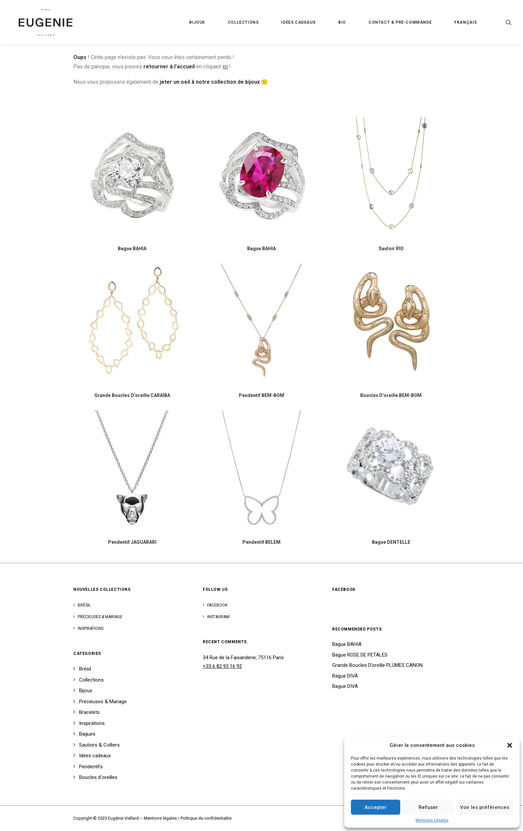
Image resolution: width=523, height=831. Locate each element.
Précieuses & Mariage (100, 616)
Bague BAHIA (132, 248)
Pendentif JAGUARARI (132, 542)
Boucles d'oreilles (98, 777)
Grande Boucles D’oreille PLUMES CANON (377, 665)
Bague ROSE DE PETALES (360, 655)
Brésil (84, 605)
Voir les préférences (484, 807)
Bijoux (197, 22)
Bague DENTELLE (391, 542)
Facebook (217, 605)
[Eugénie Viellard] (38, 22)
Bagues (87, 734)
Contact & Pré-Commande (400, 22)
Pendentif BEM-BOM (261, 395)
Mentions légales (160, 818)
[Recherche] (509, 22)
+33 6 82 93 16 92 (222, 666)
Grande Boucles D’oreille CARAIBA (132, 395)
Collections (243, 22)
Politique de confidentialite (205, 818)
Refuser (428, 807)
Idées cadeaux (298, 22)
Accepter (376, 807)
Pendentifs (91, 767)
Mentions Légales (432, 820)
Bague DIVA (345, 676)
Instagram (218, 616)
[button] (509, 745)
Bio (342, 22)
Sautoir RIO (391, 248)
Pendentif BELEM (261, 542)
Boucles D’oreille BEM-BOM (391, 395)
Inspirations (90, 628)
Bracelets (89, 712)
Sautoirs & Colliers (99, 745)
